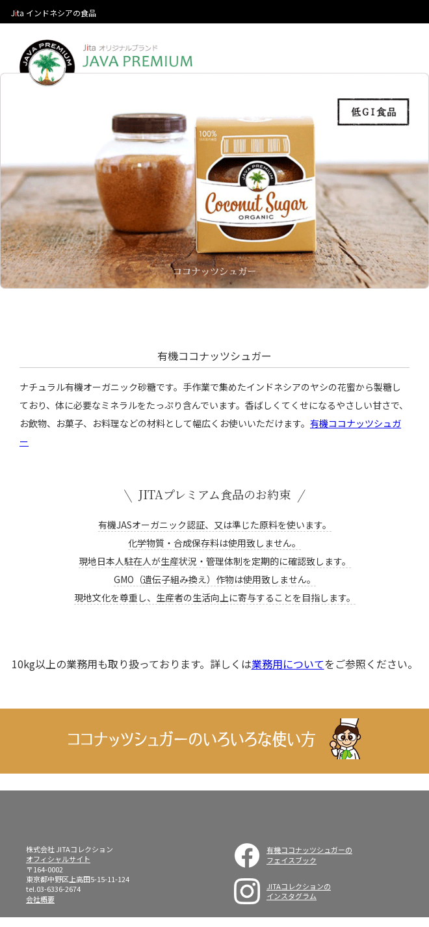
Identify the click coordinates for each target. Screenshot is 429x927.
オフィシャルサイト (58, 859)
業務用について (288, 664)
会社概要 (40, 899)
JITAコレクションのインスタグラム (298, 891)
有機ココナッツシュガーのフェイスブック (309, 854)
